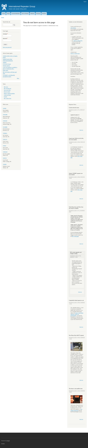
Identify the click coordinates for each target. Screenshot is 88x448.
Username (5, 33)
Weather (44, 13)
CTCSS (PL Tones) (7, 64)
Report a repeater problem (9, 93)
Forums (5, 96)
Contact (3, 443)
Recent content (7, 91)
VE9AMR (5, 114)
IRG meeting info (7, 88)
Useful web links (7, 95)
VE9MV (5, 164)
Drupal (8, 440)
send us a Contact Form (77, 40)
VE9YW (5, 158)
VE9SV (4, 145)
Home (3, 13)
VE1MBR (5, 127)
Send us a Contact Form (75, 53)
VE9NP (4, 108)
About (8, 13)
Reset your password (7, 47)
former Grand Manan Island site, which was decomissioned (77, 314)
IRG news (6, 86)
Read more (81, 130)
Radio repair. (5, 70)
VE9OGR (5, 120)
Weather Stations (6, 65)
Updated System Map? (7, 59)
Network (32, 13)
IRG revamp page (75, 236)
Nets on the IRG (7, 90)
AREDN (4, 62)
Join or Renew (25, 13)
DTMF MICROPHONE (8, 60)
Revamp (38, 13)
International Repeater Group (22, 6)
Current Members (16, 13)
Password (5, 38)
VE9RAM (5, 151)
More (18, 78)
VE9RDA (5, 133)
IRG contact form (7, 98)
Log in (85, 1)
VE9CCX (5, 139)
